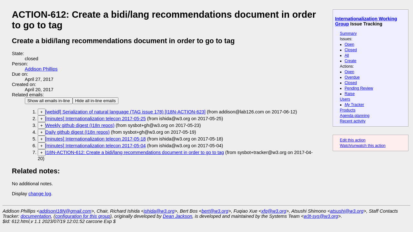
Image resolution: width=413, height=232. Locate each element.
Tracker (354, 104)
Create (351, 61)
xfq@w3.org (273, 211)
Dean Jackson (177, 216)
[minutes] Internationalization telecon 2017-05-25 (95, 118)
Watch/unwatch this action (363, 145)
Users (345, 99)
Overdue (352, 77)
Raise (350, 94)
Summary (348, 33)
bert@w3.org (215, 211)
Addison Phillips (41, 69)
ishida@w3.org (159, 211)
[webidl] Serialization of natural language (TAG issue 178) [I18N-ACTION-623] (125, 111)
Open (349, 44)
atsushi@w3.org (346, 211)
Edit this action (353, 140)
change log (39, 193)
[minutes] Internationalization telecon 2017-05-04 (95, 145)
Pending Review (359, 88)
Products (347, 110)
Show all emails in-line (48, 100)
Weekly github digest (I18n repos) (80, 125)
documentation (36, 216)
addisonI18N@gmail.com (65, 211)
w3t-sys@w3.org (321, 216)
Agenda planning (354, 115)
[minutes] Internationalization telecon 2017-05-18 (95, 138)
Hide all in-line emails (95, 100)
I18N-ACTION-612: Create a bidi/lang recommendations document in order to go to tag (134, 152)
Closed (351, 50)
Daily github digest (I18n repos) (77, 132)
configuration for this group (82, 216)
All (347, 55)
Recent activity (353, 121)
